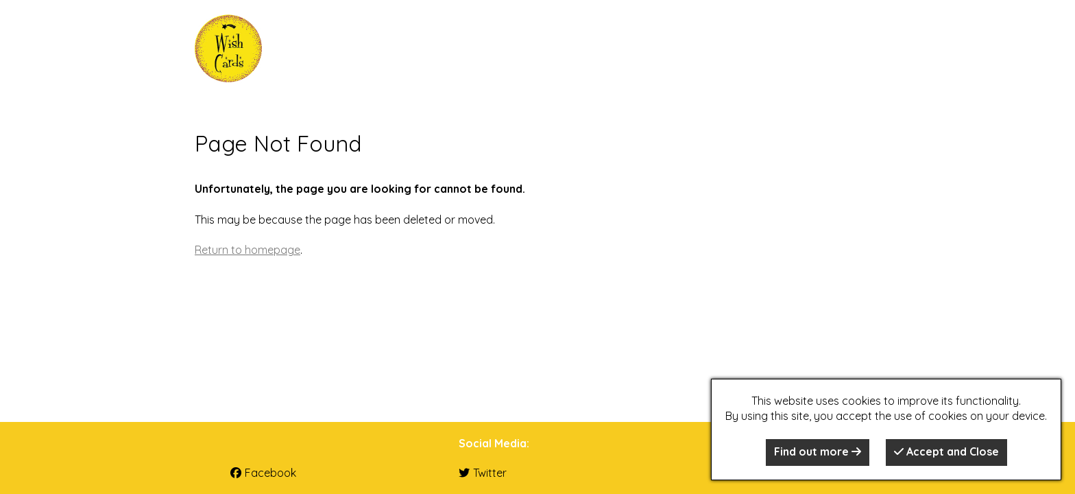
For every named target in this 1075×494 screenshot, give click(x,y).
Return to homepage (247, 250)
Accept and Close (946, 451)
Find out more (817, 451)
